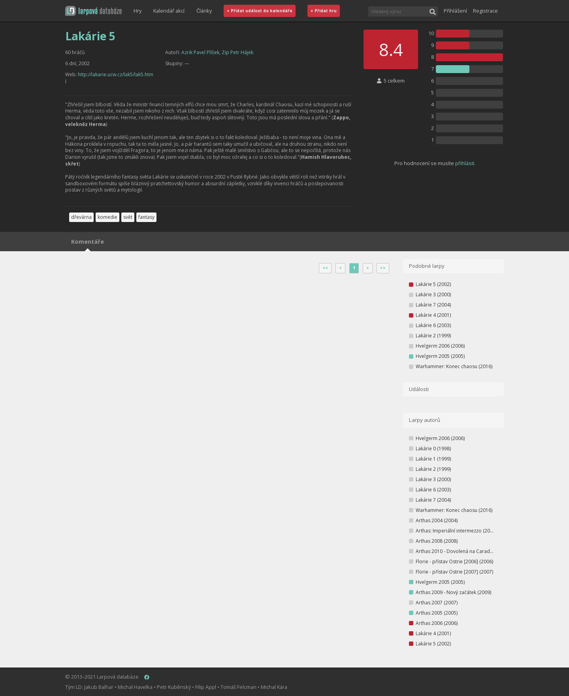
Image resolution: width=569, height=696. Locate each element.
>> (383, 268)
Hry (137, 10)
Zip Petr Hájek (237, 52)
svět (127, 217)
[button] (93, 11)
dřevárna (81, 217)
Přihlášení (455, 10)
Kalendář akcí (169, 10)
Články (204, 10)
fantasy (146, 217)
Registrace (485, 10)
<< (325, 268)
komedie (107, 217)
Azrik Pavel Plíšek (200, 52)
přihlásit (464, 163)
